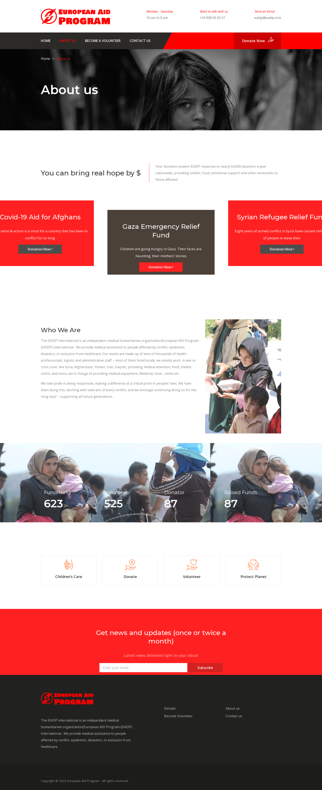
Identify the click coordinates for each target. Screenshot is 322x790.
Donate (170, 708)
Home (46, 40)
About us (68, 40)
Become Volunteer (178, 716)
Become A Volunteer (103, 40)
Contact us (140, 40)
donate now (253, 40)
